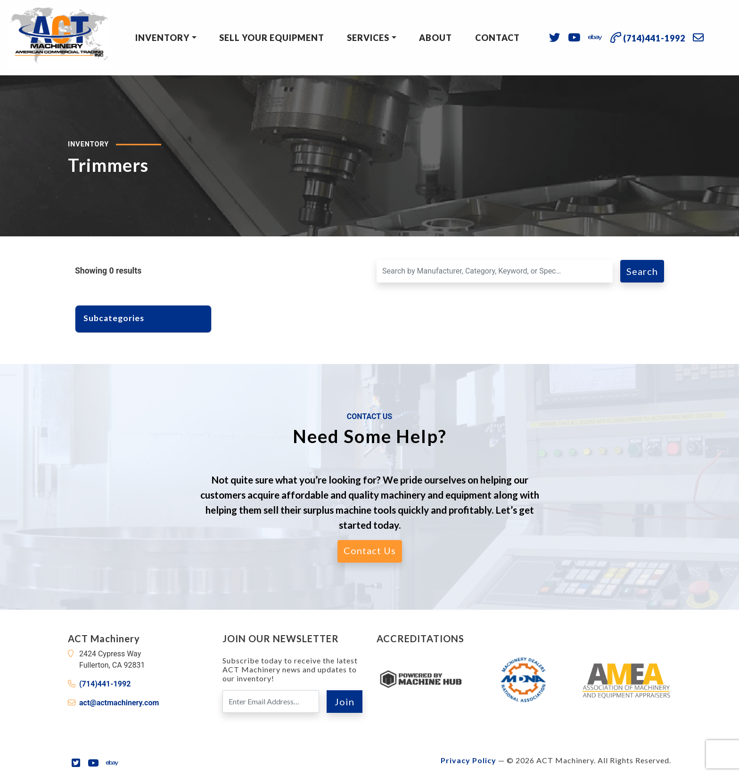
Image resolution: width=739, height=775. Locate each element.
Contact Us (370, 550)
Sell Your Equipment (271, 37)
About (435, 37)
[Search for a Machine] (495, 271)
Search (642, 271)
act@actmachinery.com (119, 702)
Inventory (162, 37)
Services (368, 37)
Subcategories (118, 318)
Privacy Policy (468, 760)
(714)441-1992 (105, 683)
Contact (497, 37)
